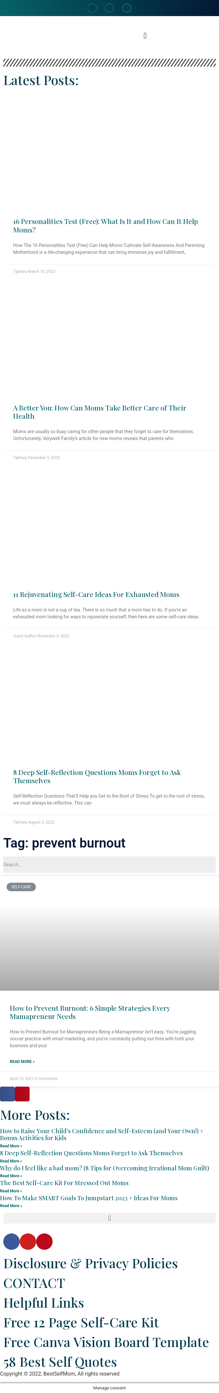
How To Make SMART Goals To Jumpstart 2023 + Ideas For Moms (89, 1198)
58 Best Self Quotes (60, 1361)
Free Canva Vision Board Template (106, 1341)
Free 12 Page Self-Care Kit (81, 1322)
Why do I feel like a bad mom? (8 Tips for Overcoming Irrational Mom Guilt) (104, 1168)
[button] (145, 36)
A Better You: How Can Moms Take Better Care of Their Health (99, 411)
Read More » (22, 1061)
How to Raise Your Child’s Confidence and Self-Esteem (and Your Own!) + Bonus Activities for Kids (102, 1134)
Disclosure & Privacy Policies (90, 1262)
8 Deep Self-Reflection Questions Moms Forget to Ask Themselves (97, 776)
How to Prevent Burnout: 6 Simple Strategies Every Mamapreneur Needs (90, 1012)
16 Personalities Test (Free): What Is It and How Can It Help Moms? (105, 225)
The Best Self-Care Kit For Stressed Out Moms (64, 1183)
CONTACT (34, 1282)
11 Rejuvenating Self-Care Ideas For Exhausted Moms (96, 594)
